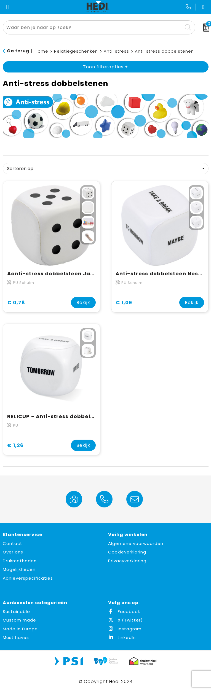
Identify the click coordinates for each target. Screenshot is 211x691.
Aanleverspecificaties (28, 578)
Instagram (124, 629)
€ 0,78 (16, 302)
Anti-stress (116, 51)
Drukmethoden (20, 561)
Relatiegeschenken (76, 51)
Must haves (16, 637)
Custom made (19, 620)
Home (41, 51)
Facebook (124, 611)
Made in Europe (20, 629)
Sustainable (16, 611)
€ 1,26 (15, 445)
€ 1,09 (124, 302)
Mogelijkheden (19, 569)
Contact (12, 543)
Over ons (13, 552)
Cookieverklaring (127, 552)
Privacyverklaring (127, 561)
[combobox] (93, 27)
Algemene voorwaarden (135, 543)
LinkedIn (122, 637)
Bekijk (83, 302)
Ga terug (18, 51)
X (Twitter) (125, 620)
